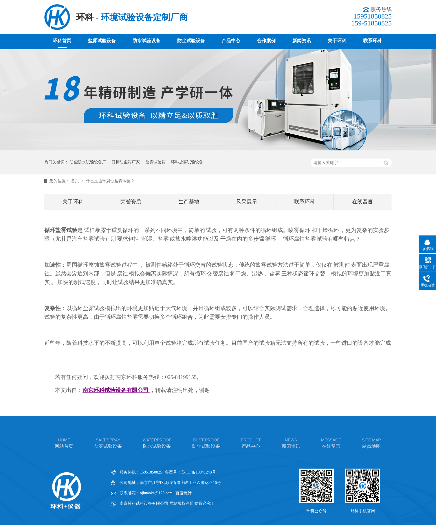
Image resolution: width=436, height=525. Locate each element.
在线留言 (362, 202)
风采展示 (246, 202)
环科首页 (62, 40)
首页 (75, 181)
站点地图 (371, 443)
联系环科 (372, 40)
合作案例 (266, 40)
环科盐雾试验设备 (187, 162)
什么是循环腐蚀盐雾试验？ (110, 181)
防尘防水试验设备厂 (88, 162)
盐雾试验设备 (102, 40)
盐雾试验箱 (155, 162)
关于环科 (337, 40)
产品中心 (231, 40)
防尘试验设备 (191, 40)
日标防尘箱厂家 (125, 162)
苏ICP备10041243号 (198, 472)
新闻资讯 (301, 40)
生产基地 (188, 202)
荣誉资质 (130, 202)
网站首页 (64, 443)
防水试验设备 (146, 40)
